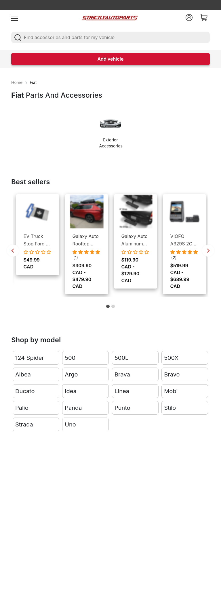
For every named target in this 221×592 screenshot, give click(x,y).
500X (171, 358)
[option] (110, 132)
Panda (73, 408)
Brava (122, 375)
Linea (122, 391)
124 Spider (29, 358)
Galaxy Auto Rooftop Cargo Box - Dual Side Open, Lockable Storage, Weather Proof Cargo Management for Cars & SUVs (87, 240)
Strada (24, 425)
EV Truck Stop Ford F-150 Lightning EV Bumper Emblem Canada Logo (37, 240)
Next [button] (208, 251)
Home (16, 82)
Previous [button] (13, 251)
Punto (122, 408)
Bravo (172, 375)
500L (121, 358)
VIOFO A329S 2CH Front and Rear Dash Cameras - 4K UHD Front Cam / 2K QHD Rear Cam (183, 240)
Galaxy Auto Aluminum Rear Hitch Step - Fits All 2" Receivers (134, 240)
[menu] (14, 17)
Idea (71, 391)
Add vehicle (111, 59)
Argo (71, 375)
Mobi (171, 391)
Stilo (170, 408)
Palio (21, 408)
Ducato (25, 391)
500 (70, 358)
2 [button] (113, 308)
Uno (70, 425)
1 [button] (108, 308)
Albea (23, 375)
